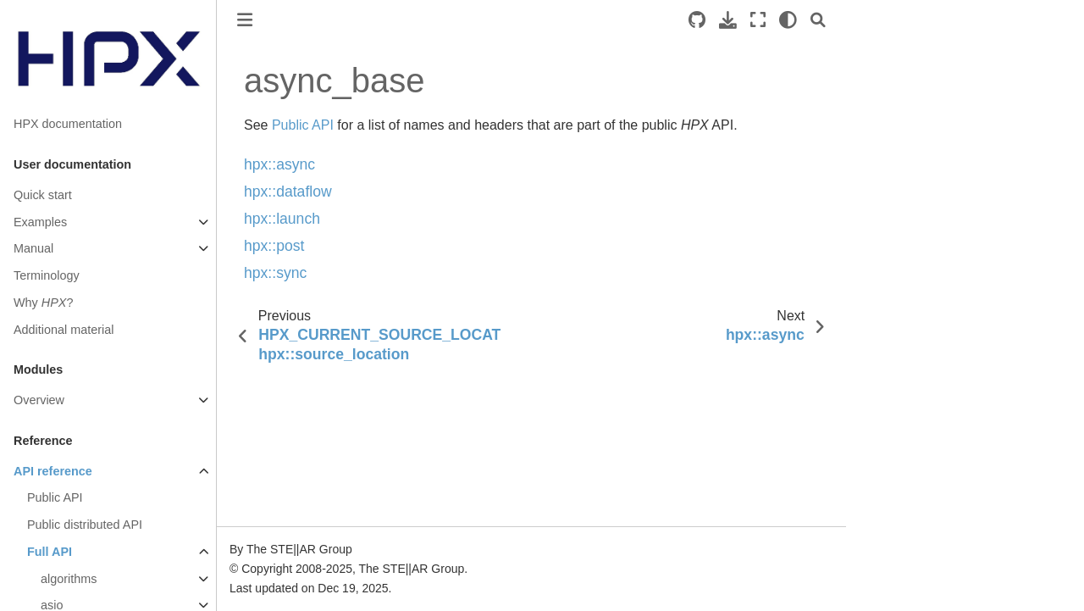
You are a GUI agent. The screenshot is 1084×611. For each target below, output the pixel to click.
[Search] (818, 20)
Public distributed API (84, 524)
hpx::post (274, 245)
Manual (33, 248)
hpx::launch (282, 218)
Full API (49, 551)
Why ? (43, 302)
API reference (53, 471)
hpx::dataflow (288, 191)
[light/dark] (788, 20)
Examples (40, 222)
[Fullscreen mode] (758, 20)
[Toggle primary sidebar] (244, 20)
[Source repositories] (697, 20)
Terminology (47, 275)
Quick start (43, 195)
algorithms (69, 579)
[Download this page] (728, 20)
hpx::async (279, 164)
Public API (55, 497)
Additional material (63, 329)
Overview (39, 400)
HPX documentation (68, 124)
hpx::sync (275, 272)
